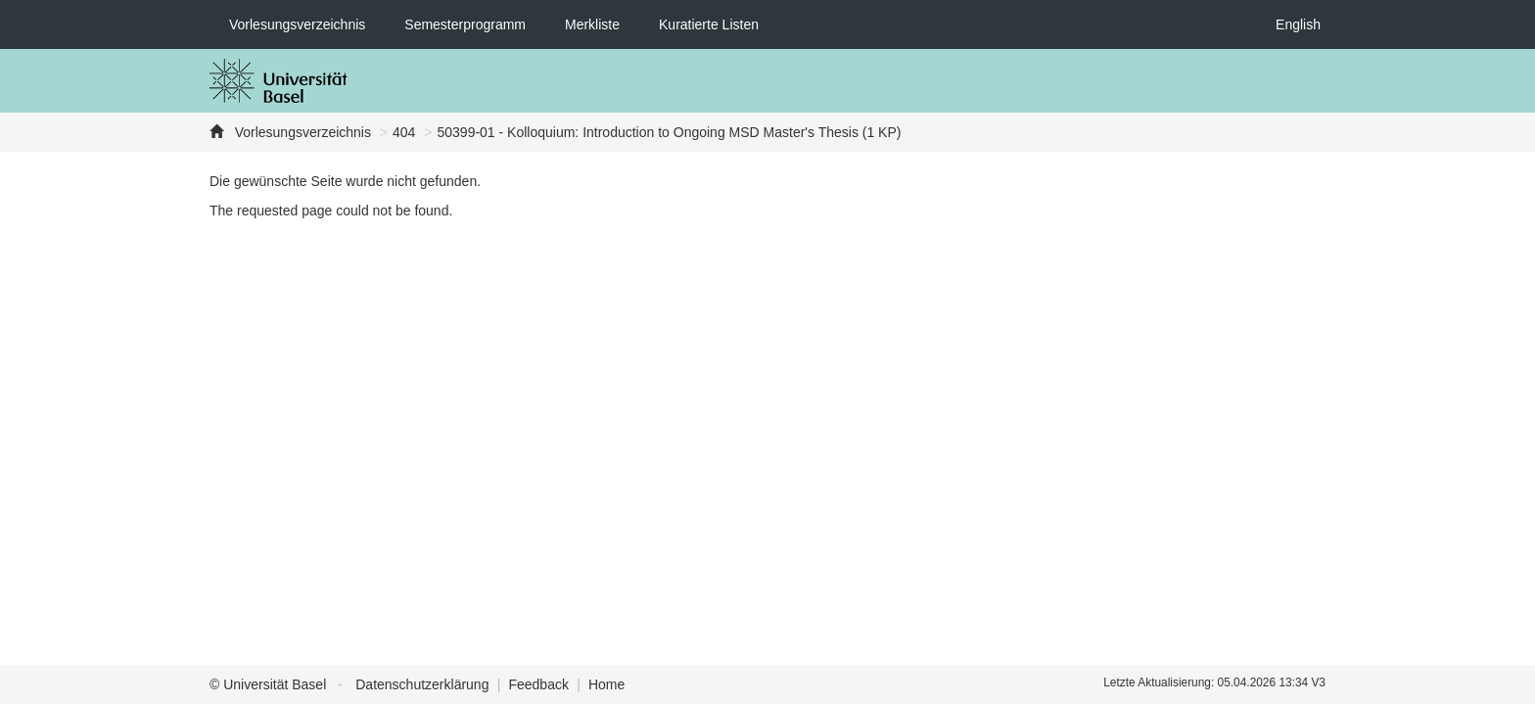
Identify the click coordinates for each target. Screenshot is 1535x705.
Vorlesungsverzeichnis (297, 24)
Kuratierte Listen (709, 24)
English (1298, 24)
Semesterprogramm (465, 24)
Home (606, 684)
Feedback (538, 684)
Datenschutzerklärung (421, 684)
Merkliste (592, 24)
